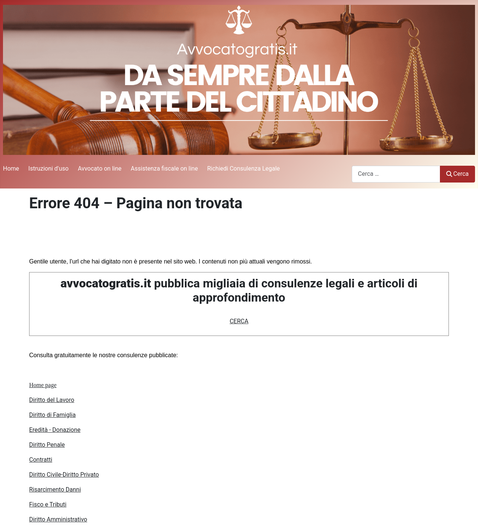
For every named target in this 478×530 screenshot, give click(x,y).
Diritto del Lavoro (51, 399)
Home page (42, 385)
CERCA (239, 321)
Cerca (457, 173)
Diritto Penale (47, 444)
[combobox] (396, 174)
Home (11, 168)
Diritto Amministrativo (58, 519)
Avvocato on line (99, 168)
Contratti (40, 459)
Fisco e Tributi (47, 504)
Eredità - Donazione (55, 429)
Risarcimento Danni (55, 489)
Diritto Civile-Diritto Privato (64, 474)
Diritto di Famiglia (52, 414)
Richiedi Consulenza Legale (243, 168)
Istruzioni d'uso (48, 168)
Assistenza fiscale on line (164, 168)
